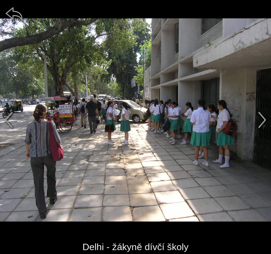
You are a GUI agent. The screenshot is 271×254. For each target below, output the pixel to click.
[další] (262, 120)
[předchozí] (9, 120)
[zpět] (14, 14)
